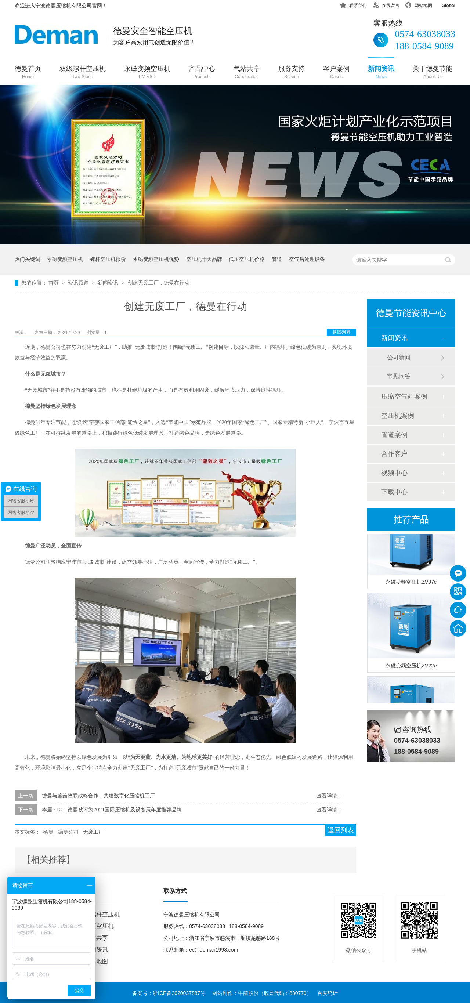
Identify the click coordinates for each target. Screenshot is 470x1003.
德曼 (48, 832)
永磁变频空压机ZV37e (411, 583)
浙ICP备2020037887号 (179, 993)
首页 (54, 283)
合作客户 (394, 453)
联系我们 (353, 4)
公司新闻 (399, 357)
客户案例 (336, 73)
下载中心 (394, 492)
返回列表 (341, 332)
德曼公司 (68, 832)
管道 (277, 259)
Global (443, 4)
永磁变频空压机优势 (156, 259)
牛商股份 (248, 993)
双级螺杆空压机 (82, 73)
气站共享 (247, 73)
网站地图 (418, 4)
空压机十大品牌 (204, 259)
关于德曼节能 (432, 73)
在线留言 (386, 4)
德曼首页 (28, 73)
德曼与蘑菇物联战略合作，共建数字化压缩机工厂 (98, 796)
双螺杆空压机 (102, 914)
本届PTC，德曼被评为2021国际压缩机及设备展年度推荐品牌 (112, 809)
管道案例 (394, 434)
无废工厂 (93, 832)
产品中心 (202, 73)
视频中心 (394, 473)
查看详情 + (329, 796)
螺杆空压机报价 (108, 259)
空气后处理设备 (307, 259)
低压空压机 (99, 926)
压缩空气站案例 (404, 396)
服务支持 (291, 73)
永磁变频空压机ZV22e (411, 667)
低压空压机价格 (247, 259)
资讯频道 (79, 283)
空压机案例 (397, 415)
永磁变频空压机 (147, 73)
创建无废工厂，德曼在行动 (158, 283)
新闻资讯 (381, 73)
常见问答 (399, 376)
